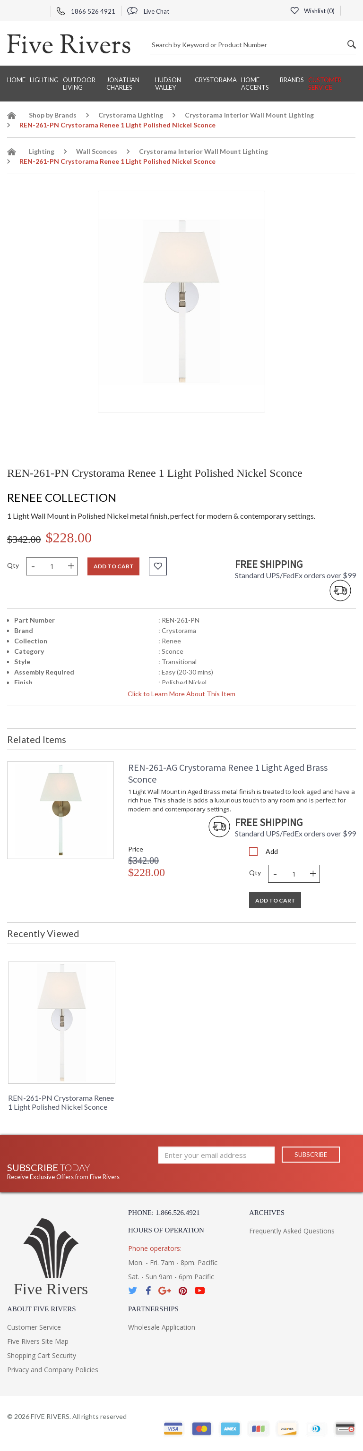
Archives (267, 1212)
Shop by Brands (53, 115)
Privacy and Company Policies (52, 1369)
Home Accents (255, 83)
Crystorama (216, 80)
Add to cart (114, 566)
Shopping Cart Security (41, 1355)
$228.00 (69, 537)
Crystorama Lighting (130, 115)
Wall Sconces (96, 151)
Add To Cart (275, 900)
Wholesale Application (161, 1327)
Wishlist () (312, 11)
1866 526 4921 (86, 11)
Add (272, 851)
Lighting (44, 80)
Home (16, 80)
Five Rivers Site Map (38, 1341)
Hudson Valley (168, 83)
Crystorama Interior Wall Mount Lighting (249, 115)
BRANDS (292, 80)
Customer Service (325, 83)
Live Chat (148, 11)
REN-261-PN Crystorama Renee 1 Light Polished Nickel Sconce (61, 1102)
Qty (13, 565)
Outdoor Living (79, 83)
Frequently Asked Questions (292, 1230)
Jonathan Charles (122, 83)
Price (135, 849)
